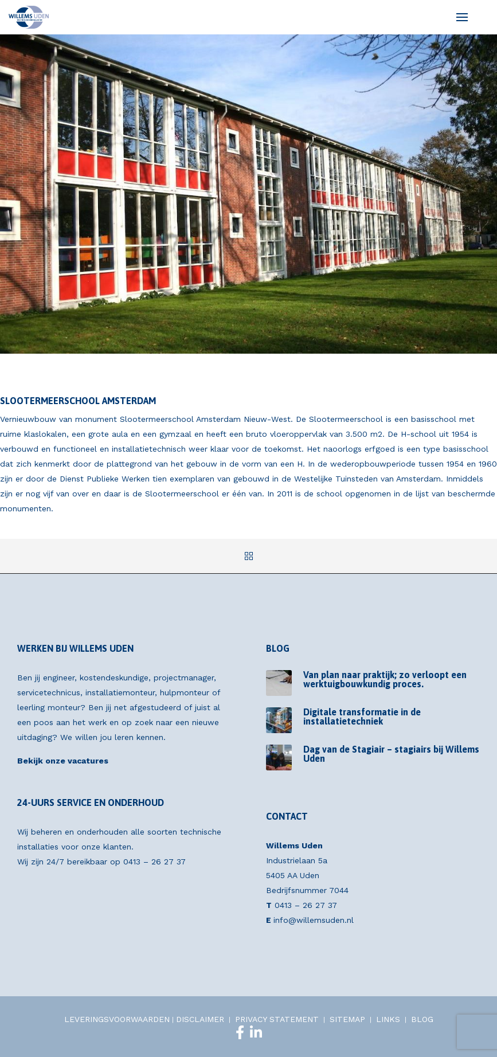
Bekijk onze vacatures (62, 760)
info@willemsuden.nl (313, 920)
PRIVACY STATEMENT (277, 1019)
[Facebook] (240, 1032)
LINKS (388, 1019)
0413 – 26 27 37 (154, 861)
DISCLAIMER (200, 1019)
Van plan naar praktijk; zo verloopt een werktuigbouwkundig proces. (385, 679)
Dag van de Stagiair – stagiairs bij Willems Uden (391, 754)
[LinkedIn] (256, 1032)
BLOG (422, 1019)
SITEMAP (347, 1019)
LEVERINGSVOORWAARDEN (117, 1019)
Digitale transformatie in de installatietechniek (362, 716)
